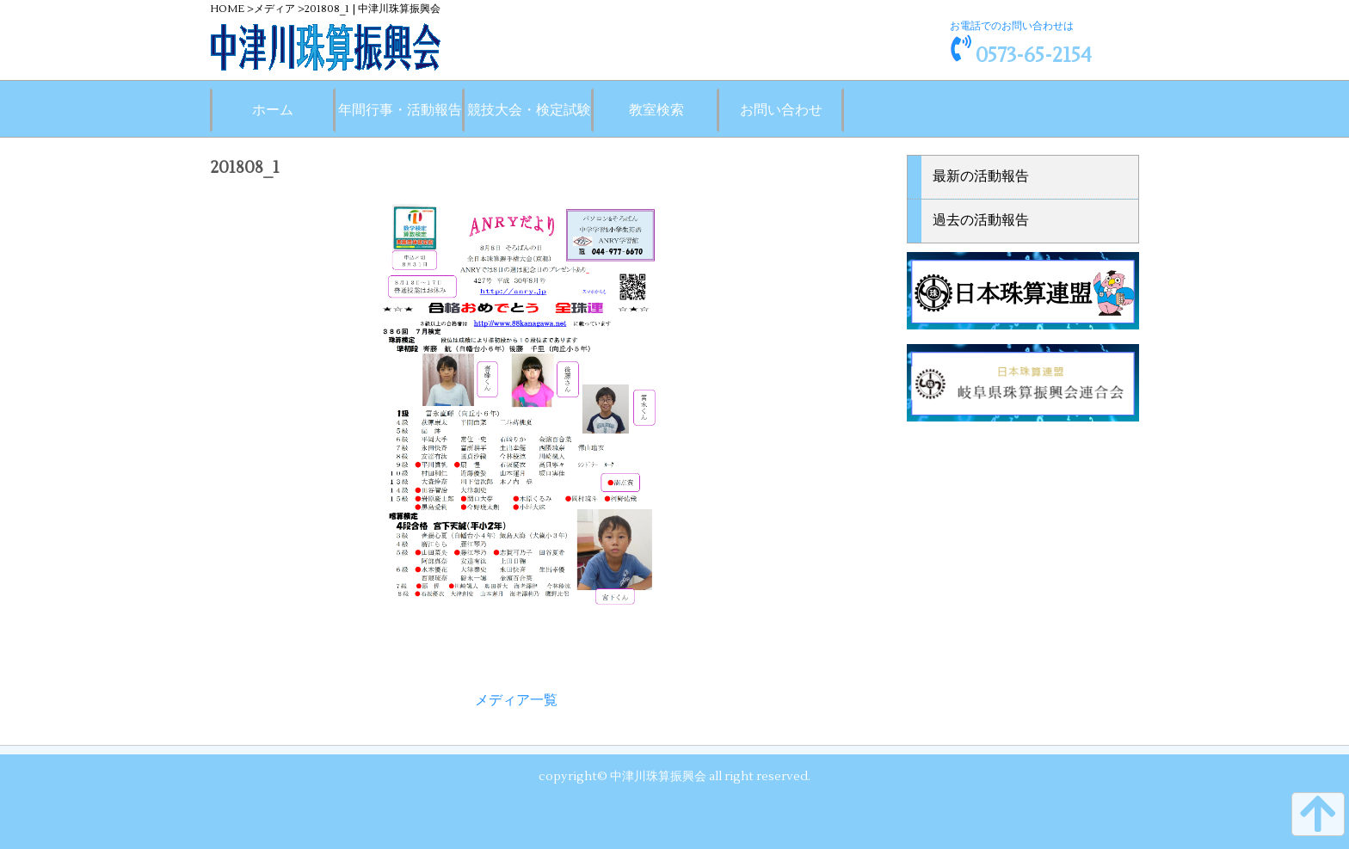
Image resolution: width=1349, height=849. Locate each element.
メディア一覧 (516, 700)
